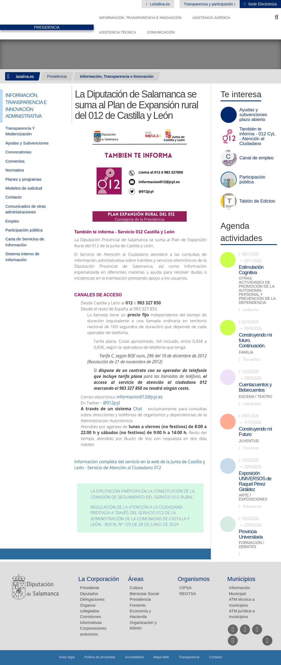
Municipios (241, 579)
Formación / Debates (251, 545)
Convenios (15, 161)
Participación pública (24, 230)
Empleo (12, 221)
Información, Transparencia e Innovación (140, 18)
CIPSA (185, 587)
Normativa (14, 170)
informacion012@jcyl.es (139, 397)
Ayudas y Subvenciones (27, 143)
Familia (246, 352)
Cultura (136, 587)
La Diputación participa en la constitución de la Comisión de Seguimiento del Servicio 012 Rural (142, 494)
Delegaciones (92, 599)
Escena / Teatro (255, 397)
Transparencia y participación (209, 4)
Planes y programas (23, 179)
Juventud (249, 441)
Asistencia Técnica (117, 32)
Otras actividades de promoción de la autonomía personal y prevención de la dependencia (257, 290)
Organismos (194, 579)
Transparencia (189, 657)
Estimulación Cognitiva (251, 269)
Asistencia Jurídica (211, 18)
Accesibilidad (134, 657)
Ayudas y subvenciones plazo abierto (253, 115)
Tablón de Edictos (257, 201)
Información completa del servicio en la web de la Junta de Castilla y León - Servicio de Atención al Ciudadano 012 (139, 465)
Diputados (89, 593)
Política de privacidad (99, 657)
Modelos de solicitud (23, 188)
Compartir (6, 554)
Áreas (135, 579)
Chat (137, 409)
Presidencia (57, 76)
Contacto (13, 197)
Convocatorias (18, 152)
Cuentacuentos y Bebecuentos (255, 387)
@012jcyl (111, 403)
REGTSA (187, 593)
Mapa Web (161, 657)
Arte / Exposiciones (253, 497)
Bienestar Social (144, 593)
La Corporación (98, 579)
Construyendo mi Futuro (255, 431)
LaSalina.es (159, 4)
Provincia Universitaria (251, 534)
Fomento (137, 605)
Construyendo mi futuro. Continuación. (255, 340)
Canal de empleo (256, 158)
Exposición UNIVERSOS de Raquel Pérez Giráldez (255, 481)
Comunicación (161, 32)
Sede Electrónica (262, 4)
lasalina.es (25, 76)
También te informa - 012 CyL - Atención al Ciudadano (257, 136)
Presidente (89, 587)
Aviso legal (67, 657)
